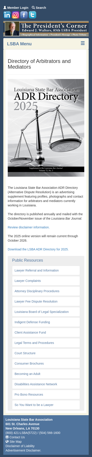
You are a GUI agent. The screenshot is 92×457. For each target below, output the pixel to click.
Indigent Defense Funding (32, 322)
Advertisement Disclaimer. (23, 450)
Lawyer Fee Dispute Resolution (36, 301)
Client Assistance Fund (30, 332)
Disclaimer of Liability (20, 446)
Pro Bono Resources (29, 394)
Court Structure (25, 353)
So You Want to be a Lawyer (34, 405)
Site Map (14, 441)
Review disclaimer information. (29, 227)
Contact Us (15, 437)
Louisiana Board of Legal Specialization (42, 312)
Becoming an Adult (27, 374)
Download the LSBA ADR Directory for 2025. (38, 249)
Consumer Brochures (29, 363)
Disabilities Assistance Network (36, 384)
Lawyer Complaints (28, 281)
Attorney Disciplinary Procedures (37, 291)
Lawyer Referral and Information (37, 270)
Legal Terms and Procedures (34, 343)
